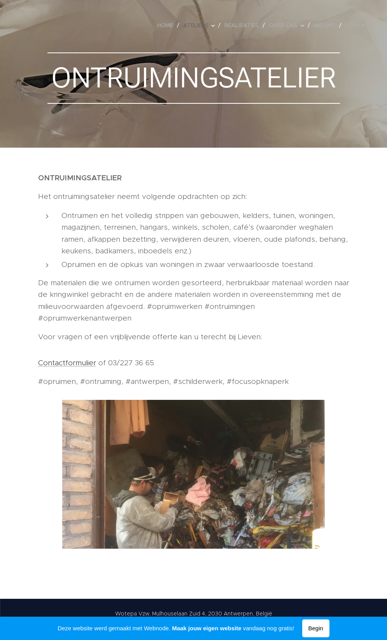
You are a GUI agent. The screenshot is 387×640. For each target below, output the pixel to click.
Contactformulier (67, 362)
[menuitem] (167, 25)
